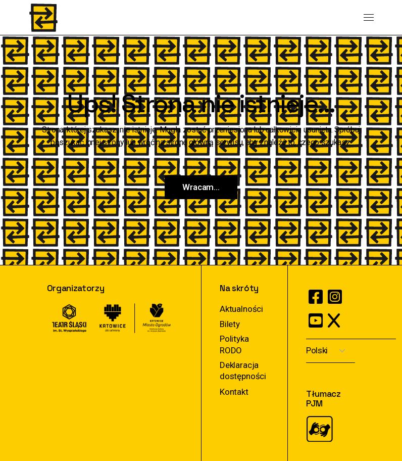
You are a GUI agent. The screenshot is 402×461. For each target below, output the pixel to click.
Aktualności (241, 309)
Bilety (230, 324)
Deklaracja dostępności (243, 370)
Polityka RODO (234, 344)
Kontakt (234, 392)
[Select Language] (330, 351)
